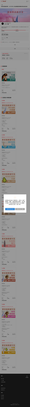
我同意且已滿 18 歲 (10, 209)
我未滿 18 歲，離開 (20, 209)
